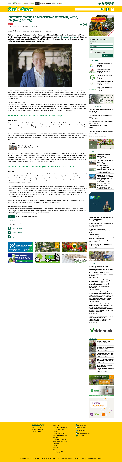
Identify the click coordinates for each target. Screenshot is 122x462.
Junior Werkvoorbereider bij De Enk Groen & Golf (105, 82)
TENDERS (92, 214)
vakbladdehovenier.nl (67, 458)
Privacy (55, 445)
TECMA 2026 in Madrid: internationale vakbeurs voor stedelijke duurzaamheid (105, 176)
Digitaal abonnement (59, 433)
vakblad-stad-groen (84, 433)
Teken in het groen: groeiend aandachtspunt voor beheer (105, 359)
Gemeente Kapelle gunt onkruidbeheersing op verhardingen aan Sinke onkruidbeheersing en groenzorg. (101, 238)
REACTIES (11, 221)
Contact (55, 431)
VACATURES (93, 60)
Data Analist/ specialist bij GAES (104, 76)
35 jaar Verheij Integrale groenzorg (28, 146)
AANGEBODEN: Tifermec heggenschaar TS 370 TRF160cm (101, 110)
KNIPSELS (92, 263)
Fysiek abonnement (59, 429)
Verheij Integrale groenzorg (67, 37)
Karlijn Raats (11, 26)
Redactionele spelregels (60, 439)
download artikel (17, 228)
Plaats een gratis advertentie (97, 136)
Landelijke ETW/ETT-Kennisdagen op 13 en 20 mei (105, 168)
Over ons (56, 425)
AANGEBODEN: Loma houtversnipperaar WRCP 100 (100, 116)
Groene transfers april (103, 341)
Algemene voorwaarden (60, 441)
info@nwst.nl (82, 425)
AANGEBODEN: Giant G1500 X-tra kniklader (101, 131)
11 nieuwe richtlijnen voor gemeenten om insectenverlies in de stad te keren (105, 367)
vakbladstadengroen (84, 436)
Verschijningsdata (58, 452)
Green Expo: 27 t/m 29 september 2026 (103, 184)
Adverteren (56, 450)
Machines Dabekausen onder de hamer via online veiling (105, 353)
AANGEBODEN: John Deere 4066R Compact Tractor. (101, 126)
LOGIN (11, 216)
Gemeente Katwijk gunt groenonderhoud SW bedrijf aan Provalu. (101, 224)
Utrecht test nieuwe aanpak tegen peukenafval (105, 348)
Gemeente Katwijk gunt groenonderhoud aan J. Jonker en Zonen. (101, 218)
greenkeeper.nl (34, 458)
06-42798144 (82, 430)
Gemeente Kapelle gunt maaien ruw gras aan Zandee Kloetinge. (101, 245)
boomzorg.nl (55, 458)
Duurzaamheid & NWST (60, 427)
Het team (56, 437)
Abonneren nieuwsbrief (60, 435)
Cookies (55, 448)
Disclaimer (56, 443)
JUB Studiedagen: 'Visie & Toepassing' (104, 155)
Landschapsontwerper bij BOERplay (104, 64)
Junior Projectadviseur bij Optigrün (104, 88)
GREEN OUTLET (95, 106)
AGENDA (92, 151)
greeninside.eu (92, 458)
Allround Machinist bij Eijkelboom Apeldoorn (103, 70)
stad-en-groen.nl (46, 458)
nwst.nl (100, 458)
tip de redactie (17, 237)
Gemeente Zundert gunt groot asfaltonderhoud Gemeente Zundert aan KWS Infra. (100, 231)
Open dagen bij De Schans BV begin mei (105, 161)
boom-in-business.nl (80, 458)
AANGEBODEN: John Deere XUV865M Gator (101, 121)
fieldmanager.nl (24, 458)
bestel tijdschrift (17, 232)
